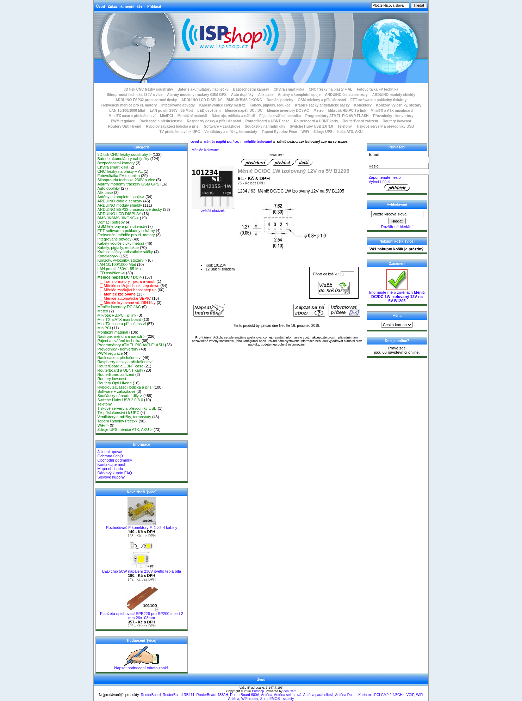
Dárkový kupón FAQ (114, 473)
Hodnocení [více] (141, 640)
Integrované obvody (178, 105)
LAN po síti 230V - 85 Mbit (171, 110)
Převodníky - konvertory (393, 116)
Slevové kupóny (111, 477)
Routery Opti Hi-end (124, 126)
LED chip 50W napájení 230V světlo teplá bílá (141, 569)
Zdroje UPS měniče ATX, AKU (338, 132)
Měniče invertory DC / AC (288, 110)
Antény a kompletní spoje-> (120, 197)
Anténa (266, 695)
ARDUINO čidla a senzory (346, 95)
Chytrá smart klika (289, 89)
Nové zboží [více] (141, 492)
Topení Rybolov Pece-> (117, 421)
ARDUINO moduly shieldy (393, 95)
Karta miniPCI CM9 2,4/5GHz (381, 695)
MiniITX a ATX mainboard (391, 110)
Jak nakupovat (109, 452)
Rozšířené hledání (396, 227)
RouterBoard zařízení (360, 121)
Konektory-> (107, 256)
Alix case (265, 95)
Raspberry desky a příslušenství (214, 121)
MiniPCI (166, 116)
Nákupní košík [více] (396, 241)
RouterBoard (151, 695)
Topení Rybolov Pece (279, 132)
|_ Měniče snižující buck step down (128, 286)
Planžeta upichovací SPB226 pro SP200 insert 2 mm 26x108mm (141, 614)
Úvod (100, 6)
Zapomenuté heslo (384, 177)
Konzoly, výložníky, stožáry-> (122, 260)
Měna (396, 315)
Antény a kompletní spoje (299, 95)
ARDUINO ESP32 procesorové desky (146, 100)
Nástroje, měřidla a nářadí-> (121, 336)
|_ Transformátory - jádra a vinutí (126, 281)
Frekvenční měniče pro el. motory (129, 105)
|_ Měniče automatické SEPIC (124, 298)
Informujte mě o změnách (397, 295)
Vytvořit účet (379, 181)
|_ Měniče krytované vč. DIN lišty (126, 302)
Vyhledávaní (397, 204)
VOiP (410, 695)
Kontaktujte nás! (111, 464)
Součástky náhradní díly (265, 126)
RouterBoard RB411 (178, 695)
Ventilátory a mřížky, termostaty (230, 132)
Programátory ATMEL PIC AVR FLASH (337, 116)
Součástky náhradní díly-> (119, 396)
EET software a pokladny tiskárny (378, 100)
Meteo (318, 110)
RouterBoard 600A (244, 695)
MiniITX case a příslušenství (131, 116)
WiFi (305, 132)
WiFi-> (102, 425)
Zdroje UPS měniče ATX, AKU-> (125, 429)
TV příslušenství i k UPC (179, 132)
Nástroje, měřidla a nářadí (233, 116)
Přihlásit (154, 6)
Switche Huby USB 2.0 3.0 (311, 126)
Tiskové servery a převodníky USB (385, 126)
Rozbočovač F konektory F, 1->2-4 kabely (142, 526)
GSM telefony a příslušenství (322, 100)
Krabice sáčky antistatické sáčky (322, 105)
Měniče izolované (258, 142)
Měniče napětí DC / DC (222, 142)
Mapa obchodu (110, 469)
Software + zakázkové (222, 126)
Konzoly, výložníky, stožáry (399, 105)
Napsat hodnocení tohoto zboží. (141, 666)
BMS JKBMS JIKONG (244, 100)
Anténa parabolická (318, 695)
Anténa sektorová (288, 695)
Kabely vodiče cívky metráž (222, 105)
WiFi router (249, 699)
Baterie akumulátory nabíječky (203, 89)
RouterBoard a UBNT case (268, 121)
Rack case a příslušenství (160, 121)
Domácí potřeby (280, 100)
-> (119, 277)
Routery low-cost (397, 121)
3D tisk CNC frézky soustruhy (148, 89)
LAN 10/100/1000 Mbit (127, 110)
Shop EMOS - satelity (277, 699)
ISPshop (258, 691)
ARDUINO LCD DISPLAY (201, 100)
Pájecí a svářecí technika (280, 116)
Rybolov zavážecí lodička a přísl (172, 126)
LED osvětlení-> (111, 273)
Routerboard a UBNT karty (316, 121)
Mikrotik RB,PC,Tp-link (347, 110)
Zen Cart (289, 691)
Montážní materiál (192, 116)
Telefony (344, 126)
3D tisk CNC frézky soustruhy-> (124, 154)
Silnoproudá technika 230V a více (134, 95)
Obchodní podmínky (114, 460)
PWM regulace (123, 121)
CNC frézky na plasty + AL (330, 89)
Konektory (363, 105)
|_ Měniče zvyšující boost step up (126, 290)
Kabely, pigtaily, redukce (270, 105)
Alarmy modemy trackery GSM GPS (196, 95)
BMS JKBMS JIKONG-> (118, 218)
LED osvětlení (208, 110)
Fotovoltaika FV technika (377, 89)
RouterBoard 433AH (212, 695)
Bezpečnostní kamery (251, 89)
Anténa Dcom (345, 695)
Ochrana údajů (110, 456)
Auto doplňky (242, 95)
